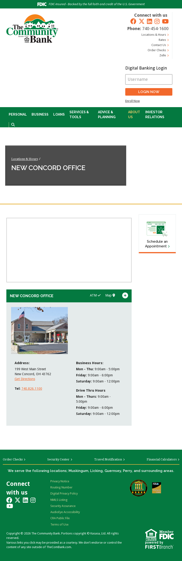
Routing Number (61, 487)
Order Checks (157, 50)
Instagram (157, 21)
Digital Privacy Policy (64, 493)
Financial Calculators (162, 459)
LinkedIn (149, 21)
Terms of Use (59, 524)
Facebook (133, 21)
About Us (134, 114)
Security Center (58, 459)
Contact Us (158, 45)
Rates (162, 40)
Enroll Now (132, 101)
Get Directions (25, 379)
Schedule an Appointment (156, 243)
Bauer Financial (138, 487)
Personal (18, 114)
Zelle (162, 55)
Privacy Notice (59, 481)
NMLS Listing (59, 500)
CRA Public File (60, 518)
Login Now (148, 92)
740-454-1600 (155, 28)
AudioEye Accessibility (65, 512)
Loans (59, 114)
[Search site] (13, 125)
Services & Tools (79, 114)
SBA (156, 487)
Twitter (142, 21)
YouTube (165, 21)
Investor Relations (154, 114)
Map (110, 295)
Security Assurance (63, 506)
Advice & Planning (107, 114)
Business (40, 114)
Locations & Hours (154, 34)
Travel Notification (108, 459)
